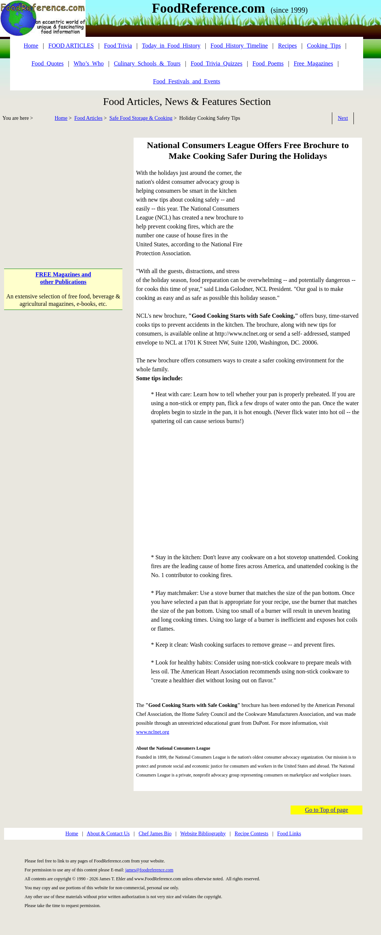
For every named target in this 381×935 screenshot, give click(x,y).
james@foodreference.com (149, 869)
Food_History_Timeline (239, 45)
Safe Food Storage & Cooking (141, 118)
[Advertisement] (64, 190)
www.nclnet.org (152, 732)
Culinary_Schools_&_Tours (147, 63)
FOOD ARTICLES (71, 45)
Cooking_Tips (324, 45)
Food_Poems (268, 63)
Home (61, 118)
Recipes (287, 45)
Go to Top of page (326, 810)
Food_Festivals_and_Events (186, 81)
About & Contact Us (108, 833)
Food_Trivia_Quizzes (216, 63)
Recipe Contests (252, 833)
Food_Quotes (48, 63)
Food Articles (88, 118)
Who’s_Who (89, 63)
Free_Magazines (313, 63)
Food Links (289, 833)
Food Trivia (118, 45)
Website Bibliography (203, 833)
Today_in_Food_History (171, 45)
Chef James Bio (155, 833)
